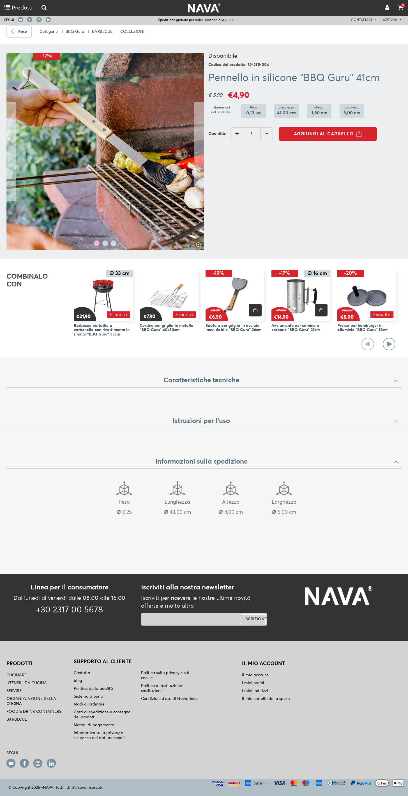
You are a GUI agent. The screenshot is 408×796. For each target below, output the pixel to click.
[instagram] (39, 19)
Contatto (82, 673)
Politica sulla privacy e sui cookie (165, 675)
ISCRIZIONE (255, 619)
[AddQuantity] (252, 134)
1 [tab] (97, 243)
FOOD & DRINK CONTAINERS (33, 712)
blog (78, 681)
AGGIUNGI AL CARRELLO (329, 134)
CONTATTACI (361, 20)
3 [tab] (113, 243)
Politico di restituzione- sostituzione (162, 688)
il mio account (255, 675)
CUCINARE (16, 675)
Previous (11, 151)
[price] (255, 310)
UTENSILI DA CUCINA (26, 683)
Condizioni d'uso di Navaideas (169, 699)
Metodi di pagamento (94, 725)
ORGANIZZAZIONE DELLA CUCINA (31, 701)
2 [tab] (105, 243)
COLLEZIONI (132, 32)
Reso (22, 32)
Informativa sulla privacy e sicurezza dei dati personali (99, 735)
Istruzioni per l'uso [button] (286, 421)
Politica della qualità (93, 689)
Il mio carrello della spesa (266, 699)
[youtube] (20, 19)
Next (199, 151)
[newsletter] (182, 619)
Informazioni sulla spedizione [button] (277, 461)
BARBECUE (102, 32)
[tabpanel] (105, 151)
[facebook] (30, 19)
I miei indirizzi (255, 691)
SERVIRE (14, 691)
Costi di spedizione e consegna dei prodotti (102, 714)
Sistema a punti (88, 696)
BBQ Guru (75, 32)
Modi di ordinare (89, 704)
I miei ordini (253, 683)
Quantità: (217, 134)
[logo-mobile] (44, 8)
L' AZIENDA (388, 20)
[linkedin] (48, 19)
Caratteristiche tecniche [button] (281, 380)
